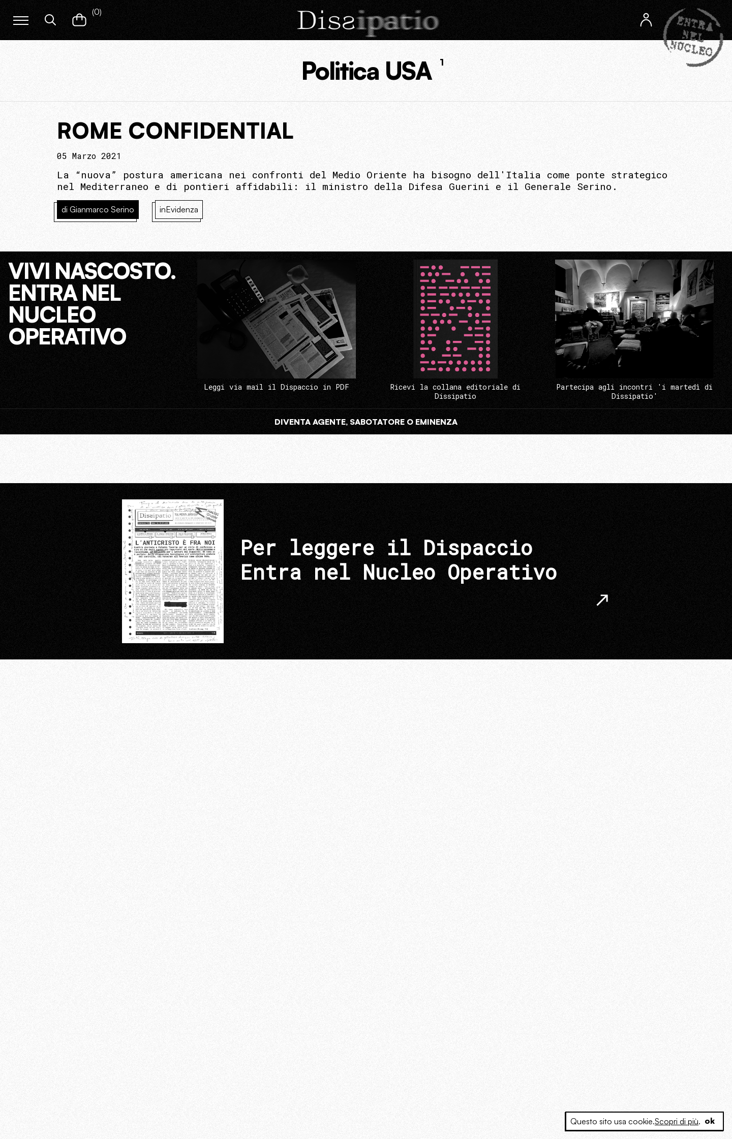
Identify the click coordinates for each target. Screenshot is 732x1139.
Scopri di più (676, 1121)
